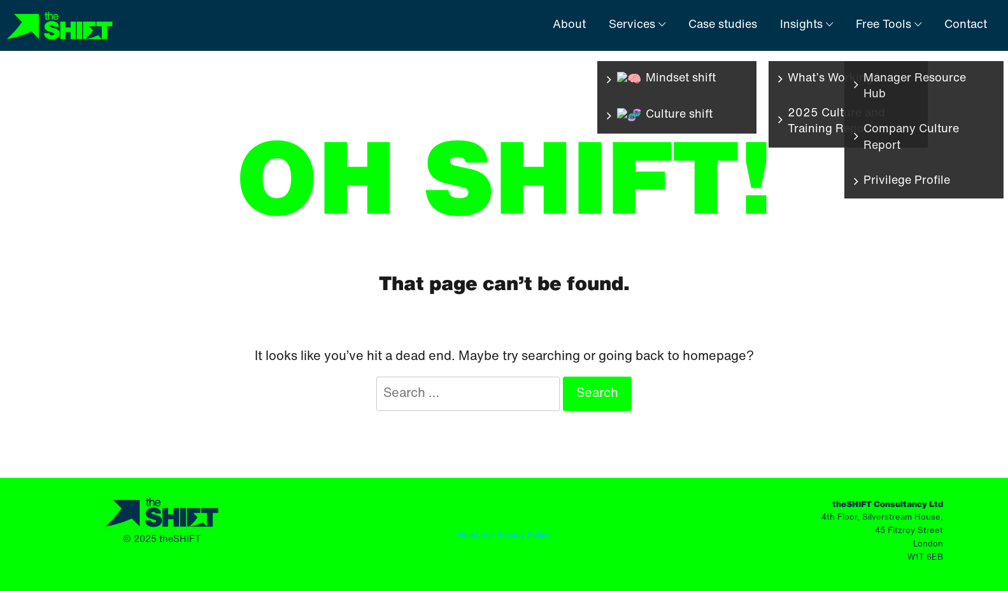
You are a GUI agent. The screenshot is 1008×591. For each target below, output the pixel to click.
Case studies (722, 25)
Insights (806, 25)
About (569, 25)
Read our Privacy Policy (504, 535)
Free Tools (888, 25)
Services (637, 25)
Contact (965, 25)
